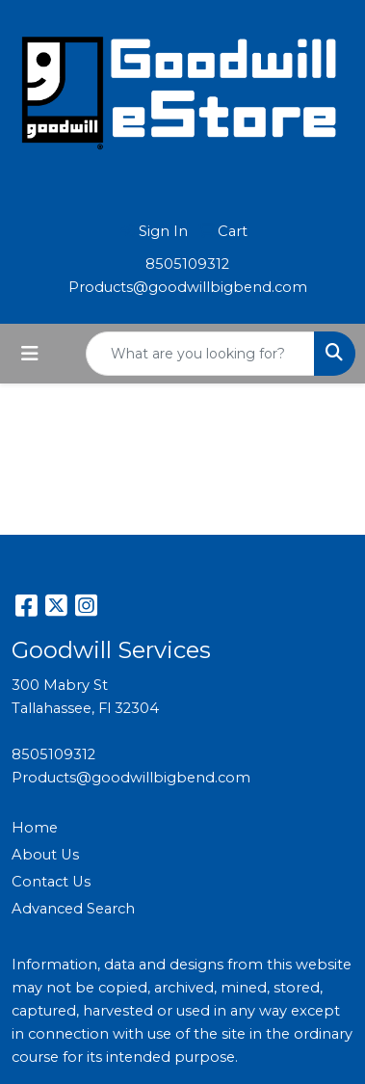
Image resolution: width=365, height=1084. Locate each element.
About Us (45, 854)
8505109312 (187, 264)
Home (35, 827)
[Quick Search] (200, 353)
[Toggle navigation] (30, 353)
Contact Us (51, 881)
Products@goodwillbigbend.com (187, 287)
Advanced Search (73, 908)
